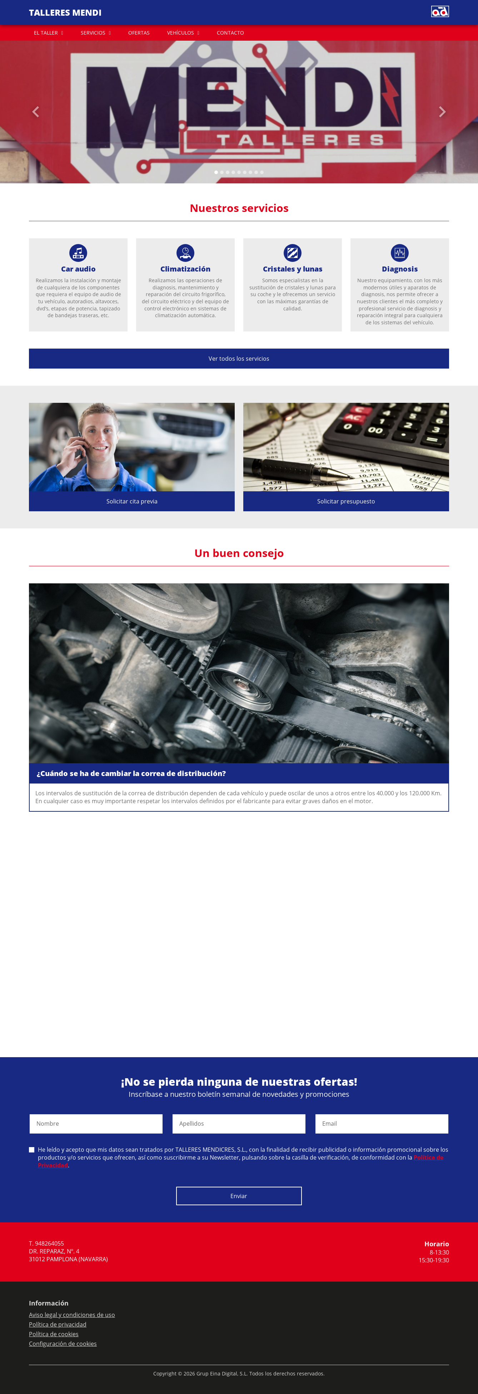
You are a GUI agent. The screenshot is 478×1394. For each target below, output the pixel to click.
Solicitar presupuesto (346, 501)
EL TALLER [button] (46, 32)
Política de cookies (54, 1334)
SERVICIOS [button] (93, 32)
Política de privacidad (57, 1324)
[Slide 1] (222, 172)
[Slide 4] (239, 172)
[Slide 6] (250, 172)
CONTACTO (230, 32)
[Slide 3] (233, 172)
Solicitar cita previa (132, 501)
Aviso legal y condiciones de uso (72, 1315)
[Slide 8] (262, 172)
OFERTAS (139, 32)
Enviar (238, 1196)
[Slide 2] (227, 172)
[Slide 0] (216, 172)
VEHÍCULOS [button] (180, 32)
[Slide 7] (256, 172)
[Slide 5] (245, 172)
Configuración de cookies (63, 1344)
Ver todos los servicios (239, 359)
